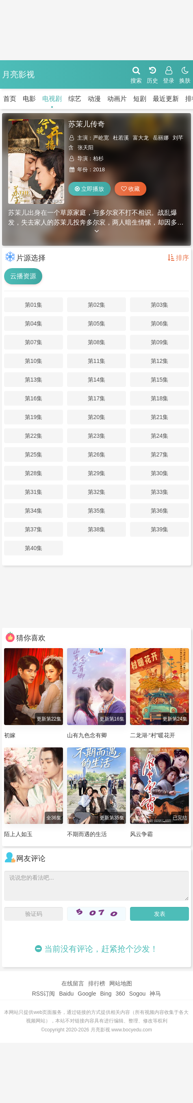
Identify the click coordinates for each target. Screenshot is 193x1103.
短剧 (139, 98)
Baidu (66, 993)
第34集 (34, 510)
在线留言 (72, 983)
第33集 (160, 492)
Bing (105, 993)
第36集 (160, 510)
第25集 (34, 454)
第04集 (34, 323)
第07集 (34, 342)
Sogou (137, 993)
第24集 (160, 435)
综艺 (74, 98)
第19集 (34, 417)
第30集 (160, 473)
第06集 (160, 323)
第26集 (97, 454)
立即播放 (89, 189)
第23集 (97, 435)
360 (120, 993)
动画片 (117, 98)
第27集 (160, 454)
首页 (9, 98)
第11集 (97, 361)
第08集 (97, 342)
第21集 (160, 417)
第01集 (34, 304)
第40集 (34, 548)
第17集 (97, 398)
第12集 (160, 361)
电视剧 (52, 98)
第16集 (34, 398)
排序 (178, 257)
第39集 (160, 529)
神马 (155, 993)
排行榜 (96, 983)
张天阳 (85, 147)
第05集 (97, 323)
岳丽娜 (161, 138)
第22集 (34, 435)
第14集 (97, 379)
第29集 (97, 473)
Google (87, 993)
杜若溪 (121, 138)
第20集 (97, 417)
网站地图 (120, 983)
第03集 (160, 304)
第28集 (34, 473)
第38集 (97, 529)
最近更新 (166, 98)
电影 (29, 98)
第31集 (34, 492)
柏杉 (98, 158)
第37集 (34, 529)
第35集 (97, 510)
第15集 (160, 379)
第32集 (97, 492)
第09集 (160, 342)
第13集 (34, 379)
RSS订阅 (43, 993)
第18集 (160, 398)
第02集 (97, 304)
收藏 (130, 189)
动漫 (94, 98)
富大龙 (141, 138)
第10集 (34, 361)
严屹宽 (101, 138)
